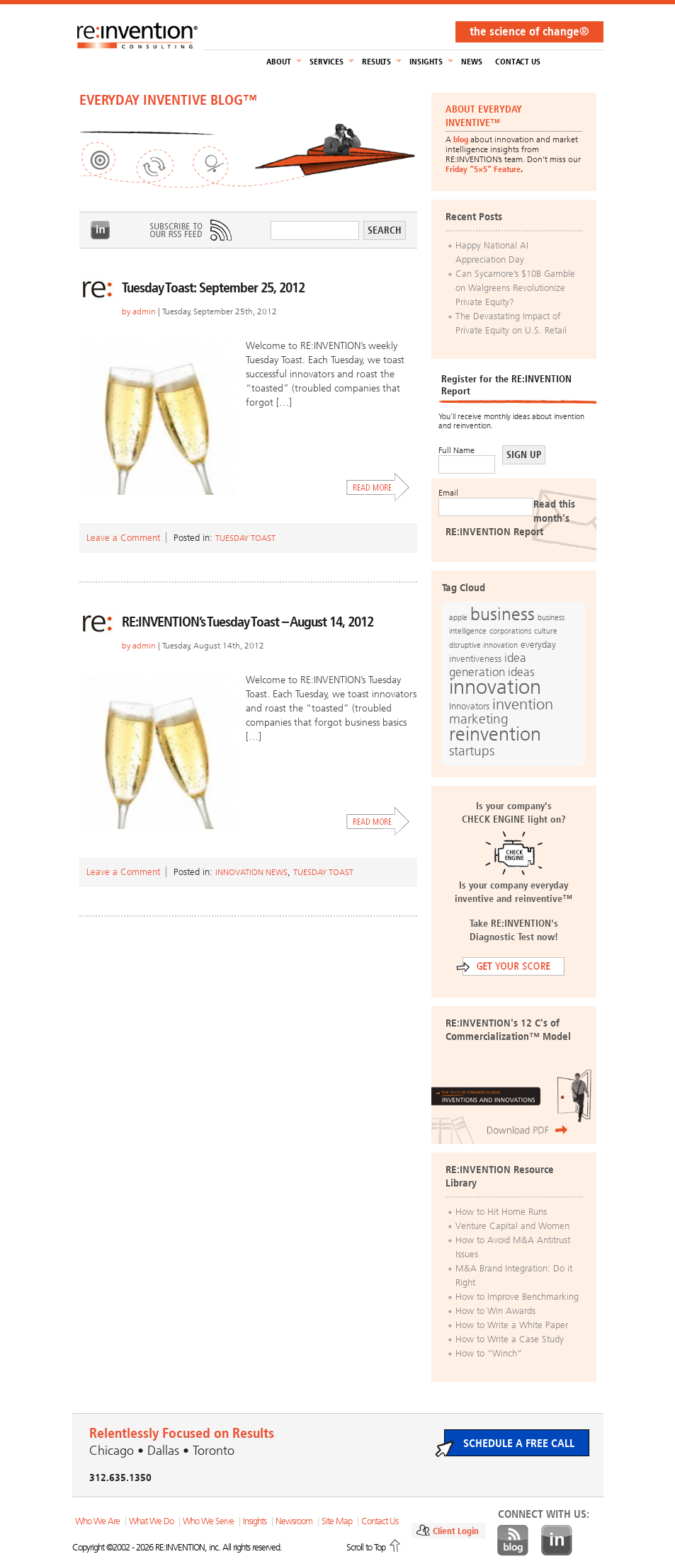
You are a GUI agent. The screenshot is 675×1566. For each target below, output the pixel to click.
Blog (512, 1540)
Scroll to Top (365, 1547)
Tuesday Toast (245, 538)
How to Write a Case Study (509, 1339)
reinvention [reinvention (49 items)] (495, 734)
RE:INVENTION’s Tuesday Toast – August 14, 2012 (247, 621)
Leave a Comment (123, 537)
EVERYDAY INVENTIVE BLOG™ (168, 99)
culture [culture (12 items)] (545, 631)
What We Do (151, 1521)
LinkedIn (100, 230)
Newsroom (294, 1521)
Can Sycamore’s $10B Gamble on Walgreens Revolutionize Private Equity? (515, 287)
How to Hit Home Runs (501, 1211)
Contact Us (517, 62)
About (278, 62)
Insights (426, 62)
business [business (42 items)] (502, 614)
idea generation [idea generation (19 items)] (487, 665)
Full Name (456, 450)
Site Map (337, 1521)
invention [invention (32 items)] (522, 704)
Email (448, 493)
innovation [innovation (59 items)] (495, 687)
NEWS (471, 62)
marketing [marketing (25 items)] (479, 719)
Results (376, 62)
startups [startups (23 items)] (471, 751)
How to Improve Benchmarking (517, 1296)
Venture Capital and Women (512, 1226)
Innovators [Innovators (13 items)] (469, 706)
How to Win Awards (495, 1310)
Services (327, 62)
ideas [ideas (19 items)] (521, 672)
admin (144, 311)
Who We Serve (208, 1521)
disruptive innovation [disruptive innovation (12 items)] (483, 645)
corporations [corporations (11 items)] (510, 631)
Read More (378, 487)
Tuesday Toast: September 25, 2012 (213, 287)
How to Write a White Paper (511, 1325)
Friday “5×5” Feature (483, 169)
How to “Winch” (488, 1353)
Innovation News (251, 872)
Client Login (456, 1531)
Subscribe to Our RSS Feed (189, 230)
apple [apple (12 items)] (458, 617)
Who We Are (97, 1521)
